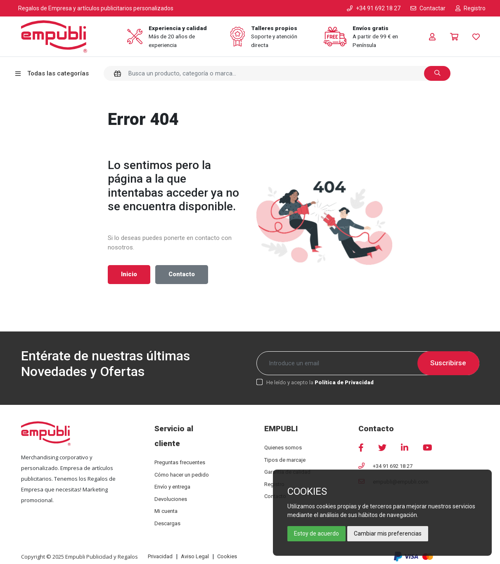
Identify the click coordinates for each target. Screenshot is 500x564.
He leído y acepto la (320, 382)
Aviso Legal (195, 556)
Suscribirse (448, 363)
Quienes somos (283, 447)
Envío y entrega (172, 487)
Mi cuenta (166, 511)
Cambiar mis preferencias (388, 533)
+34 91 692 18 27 (392, 466)
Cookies (227, 556)
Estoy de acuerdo (316, 533)
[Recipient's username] (367, 363)
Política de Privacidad (344, 382)
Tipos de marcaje (285, 460)
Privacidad (160, 556)
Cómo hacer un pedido (181, 475)
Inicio (129, 274)
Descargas (167, 523)
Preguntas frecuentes (179, 462)
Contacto (181, 274)
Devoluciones (170, 499)
